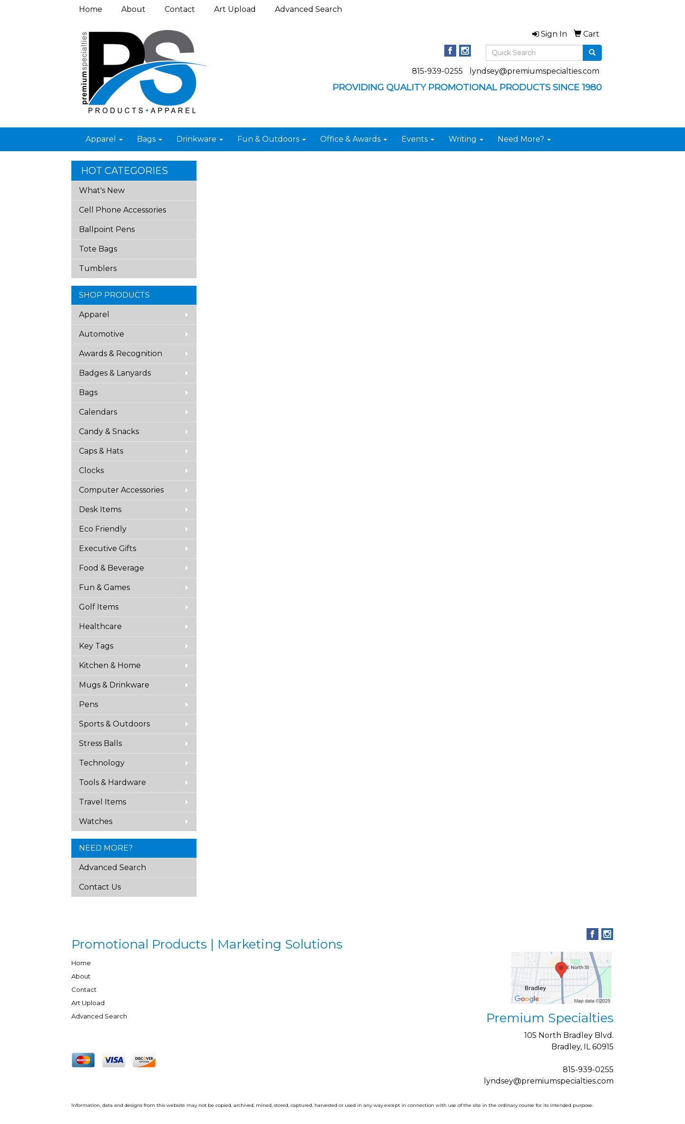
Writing (466, 139)
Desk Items (100, 509)
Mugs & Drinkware (114, 684)
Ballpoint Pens (107, 229)
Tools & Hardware (112, 782)
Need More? (524, 139)
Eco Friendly (103, 528)
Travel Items (102, 801)
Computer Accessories (121, 489)
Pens (88, 704)
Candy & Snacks (109, 431)
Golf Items (98, 606)
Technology (102, 762)
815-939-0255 (437, 71)
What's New (102, 190)
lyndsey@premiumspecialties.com (534, 71)
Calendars (98, 412)
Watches (95, 821)
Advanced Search (308, 9)
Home (90, 9)
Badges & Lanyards (115, 373)
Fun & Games (104, 587)
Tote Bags (98, 248)
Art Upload (235, 9)
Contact (180, 9)
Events (417, 139)
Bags (149, 139)
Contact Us (100, 886)
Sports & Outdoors (114, 723)
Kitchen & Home (110, 665)
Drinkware (199, 139)
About (133, 9)
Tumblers (98, 268)
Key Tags (96, 645)
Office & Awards (353, 139)
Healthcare (100, 626)
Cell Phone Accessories (122, 209)
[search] (592, 53)
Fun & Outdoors (271, 139)
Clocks (91, 470)
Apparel (104, 139)
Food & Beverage (111, 567)
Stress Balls (100, 743)
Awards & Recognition (120, 353)
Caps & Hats (101, 450)
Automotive (101, 334)
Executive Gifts (107, 548)
